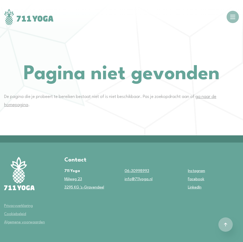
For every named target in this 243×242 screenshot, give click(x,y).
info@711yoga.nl (139, 179)
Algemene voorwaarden (24, 222)
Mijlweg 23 (73, 179)
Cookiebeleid (15, 214)
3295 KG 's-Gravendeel (84, 187)
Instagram (191, 171)
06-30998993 (137, 171)
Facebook (191, 179)
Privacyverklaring (18, 206)
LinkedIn (191, 187)
